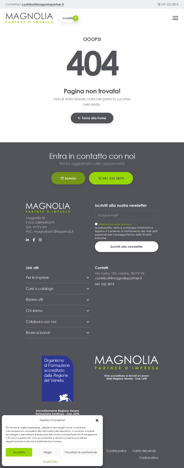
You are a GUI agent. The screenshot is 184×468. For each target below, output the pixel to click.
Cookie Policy (50, 461)
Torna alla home (92, 118)
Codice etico (148, 458)
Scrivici (68, 178)
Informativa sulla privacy (114, 224)
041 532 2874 (168, 4)
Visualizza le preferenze (81, 452)
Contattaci (70, 18)
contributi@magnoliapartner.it (43, 4)
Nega (47, 452)
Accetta (19, 452)
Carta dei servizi (144, 451)
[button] (97, 420)
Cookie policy (116, 451)
